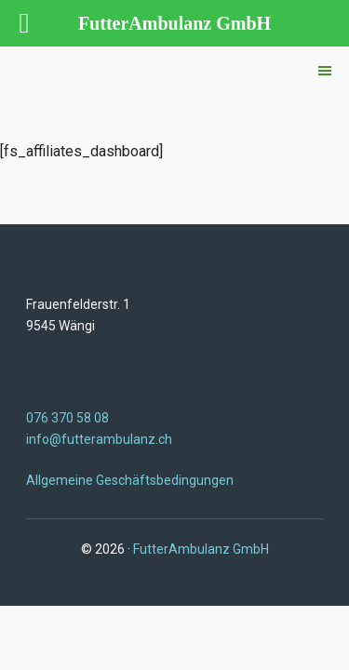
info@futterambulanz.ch (99, 439)
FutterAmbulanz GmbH (201, 549)
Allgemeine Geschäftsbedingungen (130, 480)
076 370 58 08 (67, 417)
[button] (325, 71)
